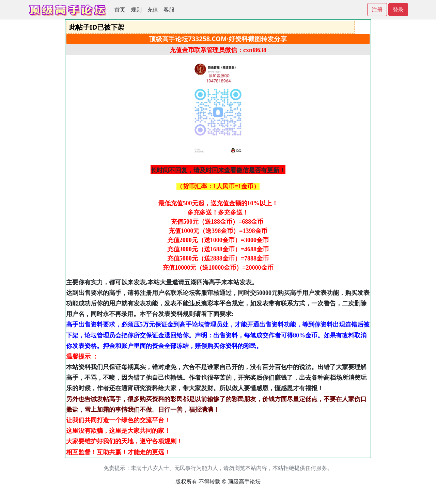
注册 (377, 9)
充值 (152, 9)
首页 (119, 9)
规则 (136, 9)
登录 (398, 9)
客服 (169, 9)
